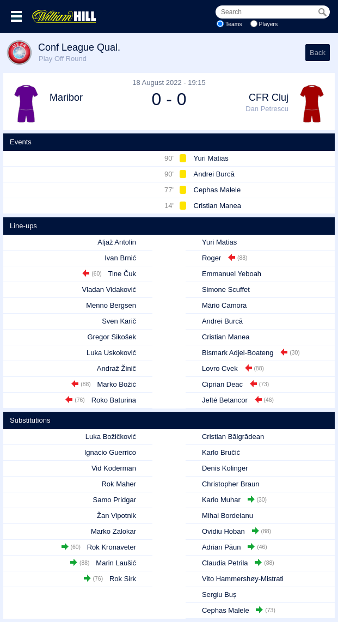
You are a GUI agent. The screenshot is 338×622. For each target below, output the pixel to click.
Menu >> (16, 16)
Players (268, 24)
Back (317, 52)
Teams (233, 24)
